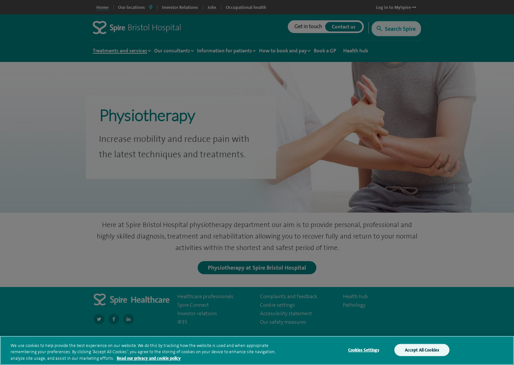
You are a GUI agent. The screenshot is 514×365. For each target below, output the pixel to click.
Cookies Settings (363, 351)
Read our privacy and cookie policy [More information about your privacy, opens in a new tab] (149, 359)
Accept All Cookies (422, 351)
